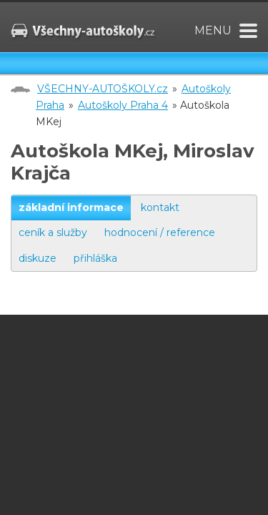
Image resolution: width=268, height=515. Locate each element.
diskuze (37, 258)
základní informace (71, 207)
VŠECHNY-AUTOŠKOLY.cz (102, 88)
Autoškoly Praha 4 (123, 105)
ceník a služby (53, 232)
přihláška (95, 258)
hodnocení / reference (159, 232)
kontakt (160, 207)
